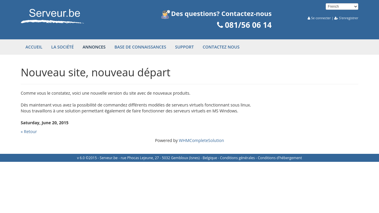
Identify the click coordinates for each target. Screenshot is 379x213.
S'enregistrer (348, 18)
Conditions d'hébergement (280, 157)
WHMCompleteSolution (201, 140)
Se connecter (321, 18)
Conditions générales (237, 157)
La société (62, 47)
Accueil (33, 47)
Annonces (94, 47)
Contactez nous (221, 47)
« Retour (29, 131)
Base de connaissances (140, 47)
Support (184, 47)
